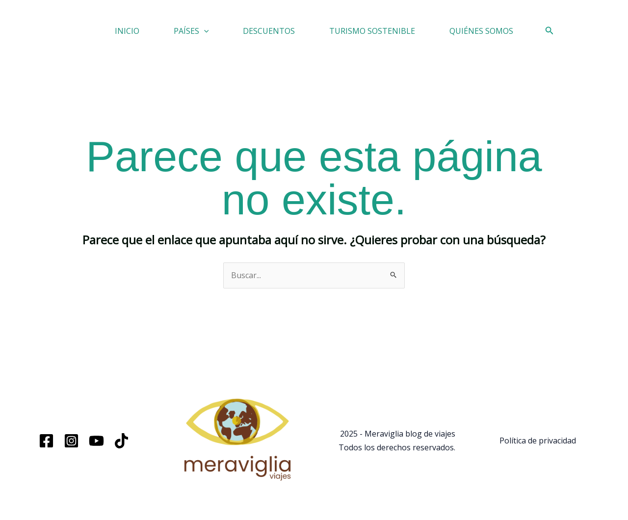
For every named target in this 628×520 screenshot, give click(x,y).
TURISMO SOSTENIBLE (372, 31)
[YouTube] (96, 440)
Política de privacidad (537, 440)
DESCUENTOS (269, 31)
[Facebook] (46, 440)
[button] (549, 31)
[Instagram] (71, 440)
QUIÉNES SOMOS (481, 31)
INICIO (127, 31)
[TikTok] (121, 440)
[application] (204, 31)
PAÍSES (191, 31)
